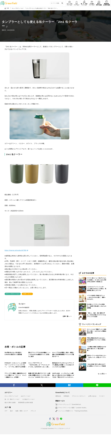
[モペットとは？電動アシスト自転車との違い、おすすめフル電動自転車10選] (82, 358)
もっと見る (101, 404)
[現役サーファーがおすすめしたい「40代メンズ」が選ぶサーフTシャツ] (82, 384)
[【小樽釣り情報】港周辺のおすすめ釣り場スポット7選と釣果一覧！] (82, 376)
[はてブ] (69, 415)
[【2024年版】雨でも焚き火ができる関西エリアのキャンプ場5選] (82, 393)
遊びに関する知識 (10, 433)
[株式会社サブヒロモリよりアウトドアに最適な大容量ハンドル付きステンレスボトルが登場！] (63, 362)
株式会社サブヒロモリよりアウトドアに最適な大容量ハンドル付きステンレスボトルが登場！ (63, 380)
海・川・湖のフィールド (12, 430)
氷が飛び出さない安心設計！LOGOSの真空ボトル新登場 (13, 354)
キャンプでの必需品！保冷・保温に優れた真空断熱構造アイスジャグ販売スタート (63, 355)
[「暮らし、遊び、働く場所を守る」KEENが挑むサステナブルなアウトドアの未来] (82, 342)
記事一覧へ (66, 303)
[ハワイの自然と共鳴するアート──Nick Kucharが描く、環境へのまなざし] (82, 324)
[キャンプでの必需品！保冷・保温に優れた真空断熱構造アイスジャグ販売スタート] (63, 337)
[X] (42, 415)
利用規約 (66, 427)
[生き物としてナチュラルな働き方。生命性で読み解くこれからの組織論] (82, 333)
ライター (102, 427)
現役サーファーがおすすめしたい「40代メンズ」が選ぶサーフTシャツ (96, 387)
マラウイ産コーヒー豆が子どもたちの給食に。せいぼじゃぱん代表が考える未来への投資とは (96, 309)
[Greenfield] (8, 2)
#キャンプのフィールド (12, 280)
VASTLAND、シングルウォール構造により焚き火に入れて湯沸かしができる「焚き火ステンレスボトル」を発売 (63, 405)
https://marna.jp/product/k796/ (15, 237)
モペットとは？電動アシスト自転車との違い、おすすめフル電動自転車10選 (96, 361)
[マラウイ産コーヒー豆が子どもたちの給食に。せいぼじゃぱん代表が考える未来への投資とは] (82, 307)
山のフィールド (57, 349)
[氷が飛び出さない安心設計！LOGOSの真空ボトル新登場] (16, 337)
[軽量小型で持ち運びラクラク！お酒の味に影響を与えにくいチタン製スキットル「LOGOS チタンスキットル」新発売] (39, 387)
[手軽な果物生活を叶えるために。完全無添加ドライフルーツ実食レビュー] (82, 367)
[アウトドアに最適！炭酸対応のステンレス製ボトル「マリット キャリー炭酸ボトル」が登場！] (16, 387)
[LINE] (97, 415)
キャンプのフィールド (35, 349)
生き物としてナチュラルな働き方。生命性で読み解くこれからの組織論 (96, 336)
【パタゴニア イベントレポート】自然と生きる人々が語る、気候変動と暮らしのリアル (96, 318)
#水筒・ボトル (27, 280)
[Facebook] (14, 415)
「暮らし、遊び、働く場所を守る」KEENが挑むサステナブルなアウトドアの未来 (96, 344)
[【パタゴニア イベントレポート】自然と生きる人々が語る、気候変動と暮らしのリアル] (82, 316)
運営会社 (58, 427)
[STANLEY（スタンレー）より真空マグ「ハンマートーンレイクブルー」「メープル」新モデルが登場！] (16, 362)
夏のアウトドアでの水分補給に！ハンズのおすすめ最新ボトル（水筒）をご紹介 (39, 355)
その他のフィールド (11, 349)
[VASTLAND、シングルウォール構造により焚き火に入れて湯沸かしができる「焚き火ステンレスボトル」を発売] (63, 387)
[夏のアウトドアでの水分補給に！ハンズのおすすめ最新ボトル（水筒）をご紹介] (39, 337)
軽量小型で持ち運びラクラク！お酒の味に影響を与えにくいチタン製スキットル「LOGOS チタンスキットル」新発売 (39, 405)
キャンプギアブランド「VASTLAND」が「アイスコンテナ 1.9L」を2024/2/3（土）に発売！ (39, 380)
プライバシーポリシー (79, 427)
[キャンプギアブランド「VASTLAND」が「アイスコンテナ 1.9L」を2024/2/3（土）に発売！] (39, 362)
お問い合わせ (92, 427)
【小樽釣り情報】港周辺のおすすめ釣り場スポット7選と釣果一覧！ (96, 378)
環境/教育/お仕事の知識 (25, 433)
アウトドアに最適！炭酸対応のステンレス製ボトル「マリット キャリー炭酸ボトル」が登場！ (15, 405)
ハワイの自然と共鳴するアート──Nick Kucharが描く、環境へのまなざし (96, 327)
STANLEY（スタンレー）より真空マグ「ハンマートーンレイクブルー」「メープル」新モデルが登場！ (15, 380)
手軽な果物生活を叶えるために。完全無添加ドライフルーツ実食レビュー (96, 369)
